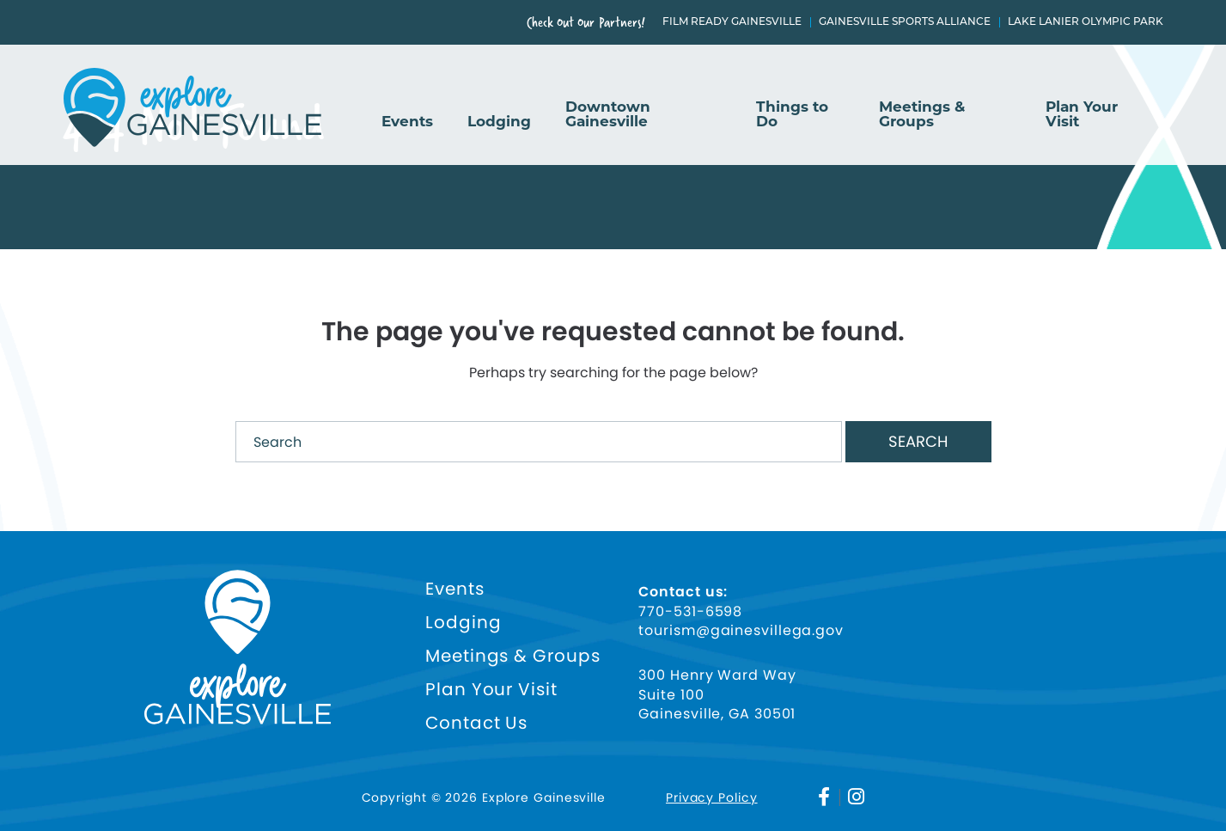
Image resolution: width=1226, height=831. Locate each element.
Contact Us (476, 723)
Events (407, 122)
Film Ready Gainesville (732, 22)
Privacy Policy (712, 797)
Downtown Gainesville (607, 115)
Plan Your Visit (1082, 115)
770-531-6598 (690, 611)
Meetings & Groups (922, 115)
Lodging (499, 122)
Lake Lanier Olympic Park (1085, 22)
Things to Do (792, 115)
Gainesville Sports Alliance (905, 22)
